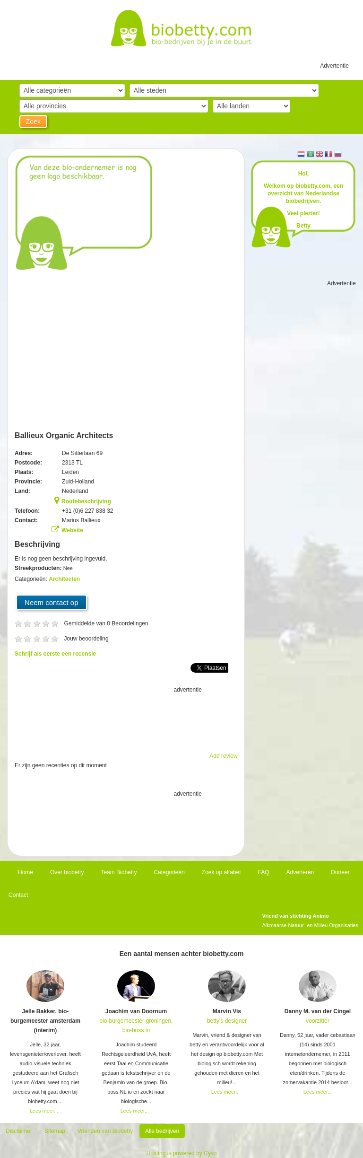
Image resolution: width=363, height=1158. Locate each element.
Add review (223, 756)
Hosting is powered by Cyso (182, 1153)
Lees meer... (44, 1111)
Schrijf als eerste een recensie (55, 653)
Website (72, 530)
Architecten (64, 579)
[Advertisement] (126, 718)
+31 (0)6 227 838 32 (87, 511)
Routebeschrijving (86, 501)
